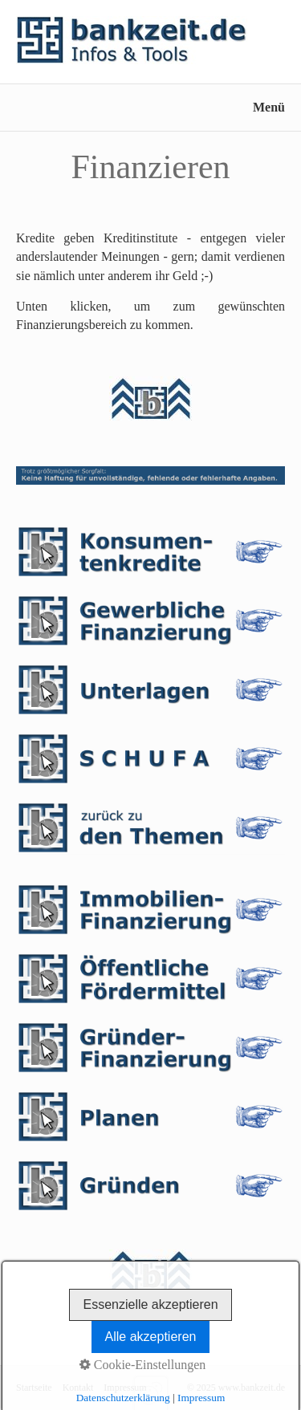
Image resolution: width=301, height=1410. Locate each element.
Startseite (34, 1387)
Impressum (125, 1387)
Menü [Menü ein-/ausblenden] (269, 107)
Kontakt (78, 1387)
